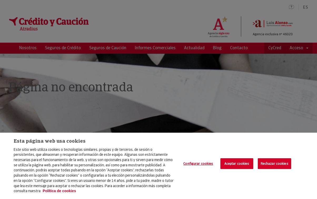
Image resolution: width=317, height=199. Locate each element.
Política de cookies (59, 191)
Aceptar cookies (236, 163)
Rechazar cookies (274, 163)
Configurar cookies (198, 163)
